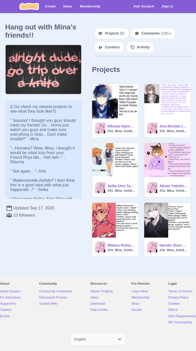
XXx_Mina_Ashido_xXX (121, 131)
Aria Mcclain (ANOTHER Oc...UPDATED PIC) (174, 126)
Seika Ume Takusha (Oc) (121, 186)
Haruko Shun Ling (174, 245)
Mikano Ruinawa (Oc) (121, 245)
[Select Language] (98, 339)
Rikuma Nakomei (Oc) (121, 126)
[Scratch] (29, 6)
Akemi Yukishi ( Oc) (174, 186)
